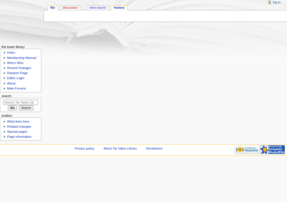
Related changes (19, 126)
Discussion (70, 7)
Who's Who (15, 63)
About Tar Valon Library (120, 148)
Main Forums (16, 88)
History (119, 7)
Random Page (17, 73)
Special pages (17, 131)
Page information (19, 136)
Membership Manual (21, 57)
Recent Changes (19, 68)
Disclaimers (154, 148)
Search (7, 96)
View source (97, 7)
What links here (18, 121)
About (11, 83)
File (52, 7)
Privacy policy (84, 148)
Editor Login (15, 78)
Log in (277, 2)
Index (11, 52)
